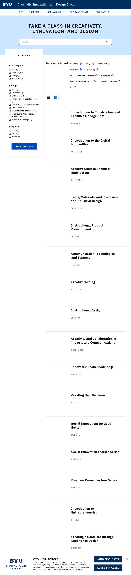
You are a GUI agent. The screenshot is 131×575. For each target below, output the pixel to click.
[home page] (7, 4)
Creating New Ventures (88, 395)
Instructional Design (86, 310)
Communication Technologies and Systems (93, 256)
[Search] (65, 42)
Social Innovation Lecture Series (95, 452)
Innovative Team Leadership (92, 367)
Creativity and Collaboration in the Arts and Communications (93, 341)
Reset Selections (24, 146)
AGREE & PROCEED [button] (108, 567)
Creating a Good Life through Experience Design (92, 539)
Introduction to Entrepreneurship (84, 510)
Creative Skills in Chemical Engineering (90, 171)
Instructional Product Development (87, 227)
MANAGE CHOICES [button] (108, 559)
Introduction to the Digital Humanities (90, 142)
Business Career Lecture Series (94, 480)
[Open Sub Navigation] (42, 12)
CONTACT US (103, 12)
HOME (20, 12)
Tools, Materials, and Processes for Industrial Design (94, 199)
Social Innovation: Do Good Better (91, 425)
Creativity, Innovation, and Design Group (46, 4)
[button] (126, 559)
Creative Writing (83, 282)
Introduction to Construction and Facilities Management (95, 114)
